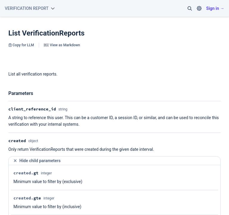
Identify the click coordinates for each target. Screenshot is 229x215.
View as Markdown (62, 45)
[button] (189, 8)
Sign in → (215, 8)
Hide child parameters (37, 160)
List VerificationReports (46, 33)
